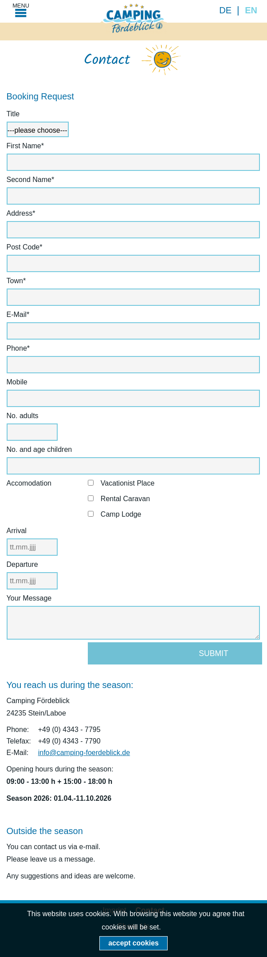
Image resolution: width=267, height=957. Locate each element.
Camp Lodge (121, 514)
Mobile (17, 382)
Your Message (29, 598)
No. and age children (39, 449)
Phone (23, 348)
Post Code (25, 247)
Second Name (31, 179)
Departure (22, 564)
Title (13, 114)
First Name (25, 146)
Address (23, 213)
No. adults (23, 415)
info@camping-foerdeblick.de (84, 752)
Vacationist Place (128, 483)
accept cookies (133, 943)
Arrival (17, 530)
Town (23, 281)
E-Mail (23, 314)
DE (225, 10)
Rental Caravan (125, 498)
